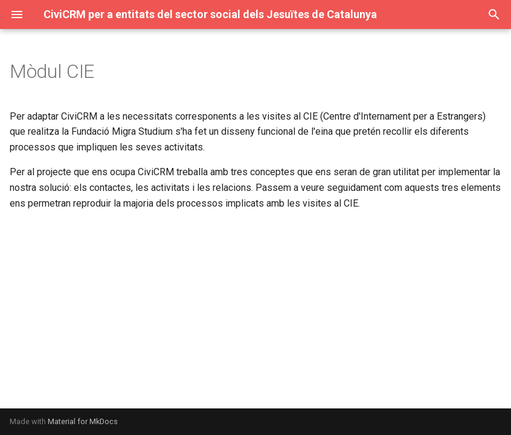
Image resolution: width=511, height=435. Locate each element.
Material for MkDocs (83, 421)
